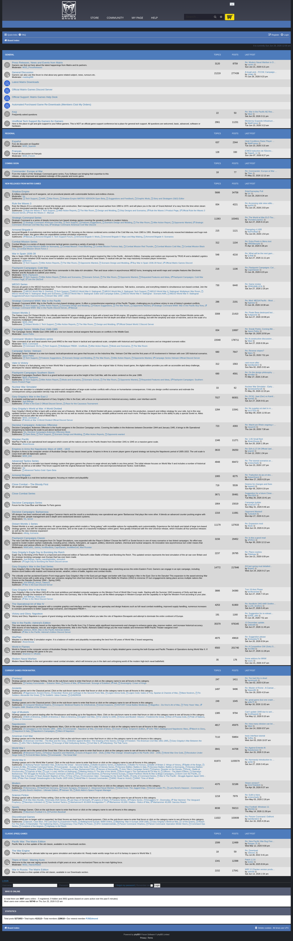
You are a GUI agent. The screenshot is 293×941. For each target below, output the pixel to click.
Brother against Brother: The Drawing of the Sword (91, 741)
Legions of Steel (100, 800)
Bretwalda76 (253, 639)
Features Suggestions (90, 222)
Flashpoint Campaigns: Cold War (30, 267)
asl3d (250, 762)
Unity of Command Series (143, 776)
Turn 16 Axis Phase (254, 589)
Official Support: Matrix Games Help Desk (35, 97)
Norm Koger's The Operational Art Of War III (138, 771)
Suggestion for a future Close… (259, 493)
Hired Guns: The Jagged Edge (130, 788)
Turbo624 (252, 514)
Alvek (250, 526)
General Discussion (22, 72)
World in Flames (21, 646)
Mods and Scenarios (70, 277)
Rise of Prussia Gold (175, 717)
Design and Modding (105, 210)
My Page (137, 17)
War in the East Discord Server (37, 585)
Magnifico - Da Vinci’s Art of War (164, 705)
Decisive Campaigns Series (27, 502)
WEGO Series (19, 284)
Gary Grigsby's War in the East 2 (30, 396)
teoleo (250, 862)
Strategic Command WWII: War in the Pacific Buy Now (178, 305)
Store (94, 17)
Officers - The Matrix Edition (175, 771)
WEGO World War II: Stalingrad (85, 291)
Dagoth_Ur (253, 153)
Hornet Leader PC (156, 788)
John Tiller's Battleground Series (35, 743)
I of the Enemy (187, 821)
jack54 (251, 205)
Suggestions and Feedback (119, 198)
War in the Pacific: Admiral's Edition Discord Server (46, 632)
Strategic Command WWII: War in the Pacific (36, 300)
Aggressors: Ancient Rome (36, 693)
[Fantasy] (17, 678)
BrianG (251, 568)
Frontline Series (51, 769)
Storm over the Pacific (186, 774)
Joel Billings (27, 401)
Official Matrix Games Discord (177, 263)
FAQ (14, 112)
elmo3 (38, 582)
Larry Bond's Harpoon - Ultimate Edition (38, 790)
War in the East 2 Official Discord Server (42, 403)
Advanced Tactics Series (25, 461)
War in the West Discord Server (37, 599)
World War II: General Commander (91, 778)
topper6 (251, 486)
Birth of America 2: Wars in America (58, 717)
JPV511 (251, 540)
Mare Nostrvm (186, 693)
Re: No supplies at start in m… (259, 408)
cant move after (252, 363)
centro (251, 64)
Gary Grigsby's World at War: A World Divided (37, 408)
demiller (251, 374)
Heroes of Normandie (107, 769)
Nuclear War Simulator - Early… (259, 386)
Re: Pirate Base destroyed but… (260, 312)
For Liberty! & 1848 (106, 717)
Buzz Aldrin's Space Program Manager (92, 790)
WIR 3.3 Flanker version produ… (260, 869)
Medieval (17, 700)
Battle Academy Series (101, 765)
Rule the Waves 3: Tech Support (39, 210)
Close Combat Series (23, 493)
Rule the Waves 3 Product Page (162, 210)
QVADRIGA (74, 695)
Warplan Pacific (20, 439)
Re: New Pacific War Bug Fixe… (260, 841)
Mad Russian (86, 547)
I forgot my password (125, 885)
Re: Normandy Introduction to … (260, 760)
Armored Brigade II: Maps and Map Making (122, 237)
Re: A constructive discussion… (259, 339)
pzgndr (251, 451)
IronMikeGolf (72, 547)
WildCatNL (28, 547)
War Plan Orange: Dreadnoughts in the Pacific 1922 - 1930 (132, 753)
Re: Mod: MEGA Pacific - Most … (260, 300)
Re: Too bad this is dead (256, 678)
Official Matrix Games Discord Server (32, 89)
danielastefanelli (255, 389)
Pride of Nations (195, 717)
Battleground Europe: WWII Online (95, 821)
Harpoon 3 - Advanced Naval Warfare (96, 788)
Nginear (251, 303)
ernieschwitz (253, 463)
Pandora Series (118, 800)
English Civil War (86, 717)
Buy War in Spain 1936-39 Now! (146, 263)
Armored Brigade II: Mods (87, 237)
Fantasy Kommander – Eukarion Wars (41, 683)
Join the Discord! (34, 279)
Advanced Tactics (32, 753)
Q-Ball (251, 255)
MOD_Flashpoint (30, 275)
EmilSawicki (253, 714)
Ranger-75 (252, 843)
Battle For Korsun (136, 765)
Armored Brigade (21, 475)
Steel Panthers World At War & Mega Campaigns (150, 774)
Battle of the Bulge (191, 765)
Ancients (16, 688)
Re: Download (251, 850)
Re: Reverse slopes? (254, 351)
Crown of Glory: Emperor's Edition (128, 729)
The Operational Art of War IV (28, 604)
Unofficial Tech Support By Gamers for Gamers (37, 121)
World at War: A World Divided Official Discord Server (47, 420)
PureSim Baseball (56, 812)
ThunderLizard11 (255, 220)
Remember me (144, 885)
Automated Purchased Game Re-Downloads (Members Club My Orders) (51, 104)
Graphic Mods (142, 198)
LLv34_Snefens (255, 606)
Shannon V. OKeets (31, 654)
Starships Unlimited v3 (33, 802)
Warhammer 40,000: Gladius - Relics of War (128, 802)
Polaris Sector (134, 800)
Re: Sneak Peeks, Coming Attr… (260, 329)
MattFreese (253, 123)
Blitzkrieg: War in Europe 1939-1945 (131, 821)
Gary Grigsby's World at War (164, 821)
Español (16, 141)
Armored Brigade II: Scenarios (158, 237)
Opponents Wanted (182, 222)
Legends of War (33, 771)
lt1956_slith (253, 615)
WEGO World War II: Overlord (38, 291)
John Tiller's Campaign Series (134, 769)
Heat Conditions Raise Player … (260, 141)
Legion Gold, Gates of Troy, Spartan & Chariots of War (152, 693)
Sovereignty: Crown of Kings (132, 683)
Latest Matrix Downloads (25, 82)
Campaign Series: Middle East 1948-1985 (35, 329)
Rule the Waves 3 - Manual (40, 213)
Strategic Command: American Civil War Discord (73, 225)
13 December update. (255, 622)
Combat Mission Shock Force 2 (32, 249)
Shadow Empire (20, 191)
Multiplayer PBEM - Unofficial (72, 346)
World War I (18, 748)
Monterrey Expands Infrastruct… (260, 121)
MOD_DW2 (27, 322)
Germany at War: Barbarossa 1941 (78, 769)
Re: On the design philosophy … (260, 372)
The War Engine (21, 850)
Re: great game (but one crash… (260, 700)
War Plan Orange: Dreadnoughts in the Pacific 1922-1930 (45, 778)
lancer (30, 519)
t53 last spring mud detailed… (258, 566)
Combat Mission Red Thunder (138, 246)
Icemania (34, 533)
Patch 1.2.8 (250, 859)
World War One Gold (172, 753)
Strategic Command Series (26, 217)
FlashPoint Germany (47, 788)
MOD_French (28, 156)
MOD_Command (30, 344)
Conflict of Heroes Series (101, 767)
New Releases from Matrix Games (23, 184)
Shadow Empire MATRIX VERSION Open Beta (82, 198)
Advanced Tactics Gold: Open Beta (39, 470)
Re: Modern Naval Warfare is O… (260, 62)
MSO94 (251, 809)
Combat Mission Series (24, 241)
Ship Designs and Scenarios (132, 210)
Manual (27, 237)
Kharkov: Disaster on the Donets (166, 769)
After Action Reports (66, 210)
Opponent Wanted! (253, 511)
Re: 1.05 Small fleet (254, 439)
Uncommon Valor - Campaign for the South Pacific (105, 776)
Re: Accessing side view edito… (259, 203)
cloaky (251, 74)
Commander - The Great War (62, 755)
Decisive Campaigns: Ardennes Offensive (34, 425)
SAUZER (252, 495)
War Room (53, 198)
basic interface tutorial (255, 736)
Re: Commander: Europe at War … (261, 171)
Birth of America (31, 717)
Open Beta (29, 434)
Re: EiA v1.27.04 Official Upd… (259, 449)
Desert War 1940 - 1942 (56, 296)
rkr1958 (251, 649)
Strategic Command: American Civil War (42, 222)
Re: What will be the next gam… (259, 253)
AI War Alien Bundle (33, 800)
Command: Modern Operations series (32, 339)
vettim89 (252, 625)
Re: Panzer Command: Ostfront (259, 816)
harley (38, 559)
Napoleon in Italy (21, 731)
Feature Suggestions (101, 305)
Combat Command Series (40, 767)
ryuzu (250, 661)
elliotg (26, 533)
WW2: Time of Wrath (143, 778)
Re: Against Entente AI (255, 748)
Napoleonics (19, 724)
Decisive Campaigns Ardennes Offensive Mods (48, 432)
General (9, 55)
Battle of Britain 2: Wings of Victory (164, 765)
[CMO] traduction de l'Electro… (259, 151)
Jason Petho (28, 334)
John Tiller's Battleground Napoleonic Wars (167, 729)
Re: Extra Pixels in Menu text (258, 241)
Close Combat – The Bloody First (30, 484)
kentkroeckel (253, 592)
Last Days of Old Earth (78, 800)
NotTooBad (253, 232)
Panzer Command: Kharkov (131, 824)
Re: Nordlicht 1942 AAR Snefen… (260, 604)
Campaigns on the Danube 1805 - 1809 (42, 729)
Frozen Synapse (68, 788)
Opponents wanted (115, 434)
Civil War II (93, 743)
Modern (16, 783)
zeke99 (251, 871)
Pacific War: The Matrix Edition (29, 841)
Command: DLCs (32, 346)
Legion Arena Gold (115, 693)
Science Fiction (20, 795)
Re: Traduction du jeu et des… (259, 475)
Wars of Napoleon (64, 731)
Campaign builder (253, 502)
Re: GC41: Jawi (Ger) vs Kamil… (260, 396)
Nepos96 (252, 690)
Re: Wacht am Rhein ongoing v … (260, 425)
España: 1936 (34, 769)
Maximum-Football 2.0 (34, 812)
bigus (250, 353)
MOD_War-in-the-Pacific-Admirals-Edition (51, 630)
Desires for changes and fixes (258, 484)
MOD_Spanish (29, 146)
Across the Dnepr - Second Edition (72, 765)
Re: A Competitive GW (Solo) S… (260, 646)
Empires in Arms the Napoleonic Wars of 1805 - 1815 (41, 449)
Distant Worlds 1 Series (25, 523)
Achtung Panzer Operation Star (38, 765)
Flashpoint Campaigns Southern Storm (33, 372)
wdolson (27, 630)
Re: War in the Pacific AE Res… (259, 112)
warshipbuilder (48, 559)
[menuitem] (22, 35)
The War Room (86, 210)
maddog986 (27, 77)
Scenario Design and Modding (117, 222)
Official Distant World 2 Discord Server (135, 324)
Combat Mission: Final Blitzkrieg (76, 246)
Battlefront (120, 765)
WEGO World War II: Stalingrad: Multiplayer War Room (174, 291)
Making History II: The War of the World (97, 771)
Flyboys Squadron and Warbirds (58, 753)
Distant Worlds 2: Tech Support (38, 324)
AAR (42, 198)
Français (16, 151)
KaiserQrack (253, 477)
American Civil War (22, 736)
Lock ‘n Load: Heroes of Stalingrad (60, 771)
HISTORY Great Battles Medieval (130, 705)
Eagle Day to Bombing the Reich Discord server (45, 561)
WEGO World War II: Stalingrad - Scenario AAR (143, 293)
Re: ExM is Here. (252, 795)
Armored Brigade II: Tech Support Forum (53, 237)
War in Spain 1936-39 (24, 253)
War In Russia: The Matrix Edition (30, 869)
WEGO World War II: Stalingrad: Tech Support (124, 291)
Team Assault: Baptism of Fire (49, 776)
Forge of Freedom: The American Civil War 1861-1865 (142, 741)
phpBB (137, 935)
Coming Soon (12, 163)
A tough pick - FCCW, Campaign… (261, 72)
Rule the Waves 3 (21, 203)
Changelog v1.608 (253, 229)
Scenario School (90, 277)
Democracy (29, 788)
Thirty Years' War (190, 705)
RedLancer (41, 597)
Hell (114, 683)
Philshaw (252, 554)
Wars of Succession (22, 719)
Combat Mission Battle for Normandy (41, 246)
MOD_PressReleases (32, 67)
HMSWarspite (254, 244)
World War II (19, 760)
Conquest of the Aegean (31, 826)
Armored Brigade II (22, 229)
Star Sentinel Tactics (56, 802)
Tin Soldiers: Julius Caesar (53, 695)
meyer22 (252, 427)
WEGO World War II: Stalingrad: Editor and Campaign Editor (90, 293)
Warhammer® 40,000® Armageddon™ (87, 802)
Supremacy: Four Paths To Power (76, 824)
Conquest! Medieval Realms (37, 705)
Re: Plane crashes (253, 552)
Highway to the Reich (55, 826)
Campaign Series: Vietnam (26, 351)
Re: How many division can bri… (260, 724)
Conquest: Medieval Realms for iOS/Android (73, 705)
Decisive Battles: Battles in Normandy (166, 767)
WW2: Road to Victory (120, 778)
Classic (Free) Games (16, 834)
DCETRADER (254, 785)
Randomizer (253, 750)
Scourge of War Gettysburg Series (69, 743)
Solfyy (250, 738)
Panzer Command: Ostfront (60, 774)
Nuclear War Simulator (24, 386)
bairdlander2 (253, 365)
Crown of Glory (103, 729)
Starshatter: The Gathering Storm (42, 824)
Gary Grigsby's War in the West (29, 589)
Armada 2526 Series (55, 800)
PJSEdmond (92, 918)
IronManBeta (47, 547)
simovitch (61, 559)
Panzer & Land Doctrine (87, 774)
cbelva (37, 547)
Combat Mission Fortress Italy (107, 246)
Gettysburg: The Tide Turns (113, 743)
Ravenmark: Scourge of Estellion (94, 683)
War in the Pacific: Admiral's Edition (31, 622)
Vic (23, 196)
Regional (10, 133)
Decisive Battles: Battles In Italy (130, 767)
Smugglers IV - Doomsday (157, 800)
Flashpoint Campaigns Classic (28, 538)
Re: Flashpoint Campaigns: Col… (260, 267)
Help (154, 17)
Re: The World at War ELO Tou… (260, 217)
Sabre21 (46, 582)
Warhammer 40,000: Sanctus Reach (168, 802)
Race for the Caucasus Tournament (80, 403)
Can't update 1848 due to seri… (259, 712)
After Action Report (160, 222)
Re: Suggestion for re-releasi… (259, 613)
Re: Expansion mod (254, 523)
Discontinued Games (23, 816)
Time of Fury (72, 776)
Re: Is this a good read (255, 538)
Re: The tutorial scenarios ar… (259, 461)
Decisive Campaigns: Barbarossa (30, 511)
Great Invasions (104, 705)
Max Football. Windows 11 (257, 807)
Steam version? (252, 783)
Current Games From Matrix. (20, 670)
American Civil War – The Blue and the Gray (44, 741)
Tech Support (30, 198)
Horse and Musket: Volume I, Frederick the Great (140, 717)
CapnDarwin (253, 270)
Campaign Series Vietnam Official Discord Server (176, 358)
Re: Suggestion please (255, 637)
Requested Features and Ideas (154, 277)
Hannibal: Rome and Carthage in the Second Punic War (77, 693)
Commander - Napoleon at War (78, 729)
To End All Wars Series (35, 755)
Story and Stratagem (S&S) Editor (167, 198)
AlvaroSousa (28, 444)
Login (5, 881)
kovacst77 (252, 505)
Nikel (250, 114)
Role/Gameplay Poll (254, 191)
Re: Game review (253, 284)
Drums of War (68, 683)
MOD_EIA (27, 456)
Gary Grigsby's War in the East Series (32, 566)
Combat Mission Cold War (168, 246)
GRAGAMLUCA (255, 286)
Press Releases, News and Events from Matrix (37, 62)
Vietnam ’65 (65, 790)
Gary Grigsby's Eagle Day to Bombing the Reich (38, 552)
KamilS (251, 398)
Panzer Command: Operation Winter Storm (167, 824)
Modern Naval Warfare (24, 658)
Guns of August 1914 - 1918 (89, 753)
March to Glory (197, 729)
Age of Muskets (20, 712)
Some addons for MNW (255, 658)
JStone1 (251, 853)
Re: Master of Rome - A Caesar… (260, 688)
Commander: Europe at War (27, 171)
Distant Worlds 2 (21, 312)
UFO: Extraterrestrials (105, 824)
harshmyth (252, 680)
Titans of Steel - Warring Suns (28, 859)
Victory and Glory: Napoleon (27, 613)
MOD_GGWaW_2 (30, 418)
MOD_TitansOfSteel (31, 865)
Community (115, 17)
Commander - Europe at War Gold (71, 767)
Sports (15, 807)
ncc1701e (252, 410)
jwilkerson (26, 261)
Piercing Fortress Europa (112, 774)
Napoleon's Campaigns (42, 731)
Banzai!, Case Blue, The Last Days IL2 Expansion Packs (50, 821)
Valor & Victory (20, 363)
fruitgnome (252, 315)
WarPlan (16, 637)
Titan (250, 173)
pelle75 (251, 702)
